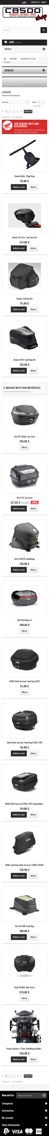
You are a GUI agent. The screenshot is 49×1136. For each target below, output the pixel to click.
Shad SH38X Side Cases (24, 987)
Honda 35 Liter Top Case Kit (24, 237)
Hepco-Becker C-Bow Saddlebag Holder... (25, 1048)
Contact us (35, 2)
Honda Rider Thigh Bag (25, 176)
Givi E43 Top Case (24, 497)
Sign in (43, 2)
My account (7, 1117)
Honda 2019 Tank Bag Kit (24, 359)
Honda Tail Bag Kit (24, 298)
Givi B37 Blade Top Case (24, 436)
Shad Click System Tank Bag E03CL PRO (24, 742)
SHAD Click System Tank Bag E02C (24, 681)
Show (34, 102)
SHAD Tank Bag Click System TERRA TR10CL (24, 864)
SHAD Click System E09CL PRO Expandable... (24, 803)
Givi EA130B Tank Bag (24, 926)
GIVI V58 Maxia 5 (24, 620)
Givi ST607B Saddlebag (24, 558)
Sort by (5, 102)
